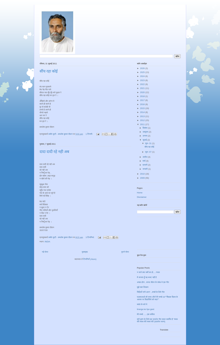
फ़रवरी (145, 165)
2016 (142, 104)
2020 (142, 92)
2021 (142, 88)
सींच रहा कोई (49, 71)
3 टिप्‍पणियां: (90, 237)
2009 (142, 178)
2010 (142, 174)
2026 (142, 68)
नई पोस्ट (45, 252)
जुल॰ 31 (148, 143)
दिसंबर (145, 128)
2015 (142, 108)
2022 (142, 84)
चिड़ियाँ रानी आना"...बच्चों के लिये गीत (151, 292)
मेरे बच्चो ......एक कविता (146, 314)
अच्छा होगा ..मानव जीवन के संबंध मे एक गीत (153, 282)
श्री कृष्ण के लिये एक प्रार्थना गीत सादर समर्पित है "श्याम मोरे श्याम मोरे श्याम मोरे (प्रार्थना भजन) (157, 320)
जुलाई (145, 140)
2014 (142, 112)
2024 (142, 76)
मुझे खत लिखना (142, 287)
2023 (142, 80)
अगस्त (145, 136)
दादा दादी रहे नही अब (54, 152)
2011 (142, 124)
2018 (142, 96)
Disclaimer (142, 197)
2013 (142, 116)
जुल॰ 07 (148, 152)
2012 (142, 120)
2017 (142, 100)
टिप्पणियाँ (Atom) (89, 259)
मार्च (144, 161)
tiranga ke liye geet (145, 309)
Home (140, 192)
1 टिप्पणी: (89, 134)
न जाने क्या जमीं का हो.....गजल (148, 272)
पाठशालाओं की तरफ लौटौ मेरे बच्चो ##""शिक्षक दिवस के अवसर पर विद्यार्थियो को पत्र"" (157, 298)
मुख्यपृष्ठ (85, 252)
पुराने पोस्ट (125, 252)
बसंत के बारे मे (142, 304)
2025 (142, 72)
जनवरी (145, 169)
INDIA (47, 241)
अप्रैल (145, 157)
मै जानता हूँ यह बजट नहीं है (147, 277)
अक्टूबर (146, 132)
